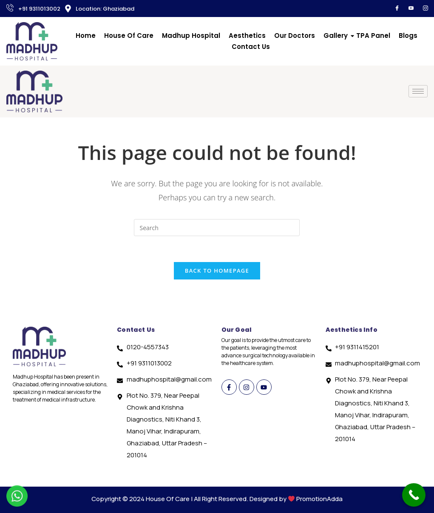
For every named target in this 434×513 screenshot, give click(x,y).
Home (86, 35)
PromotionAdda (319, 498)
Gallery (335, 35)
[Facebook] (397, 8)
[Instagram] (425, 8)
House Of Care (128, 35)
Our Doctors (294, 35)
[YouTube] (411, 8)
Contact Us (251, 46)
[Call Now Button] (413, 495)
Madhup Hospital (191, 35)
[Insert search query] (217, 227)
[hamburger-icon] (418, 91)
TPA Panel (373, 35)
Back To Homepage (217, 270)
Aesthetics (247, 35)
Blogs (408, 35)
